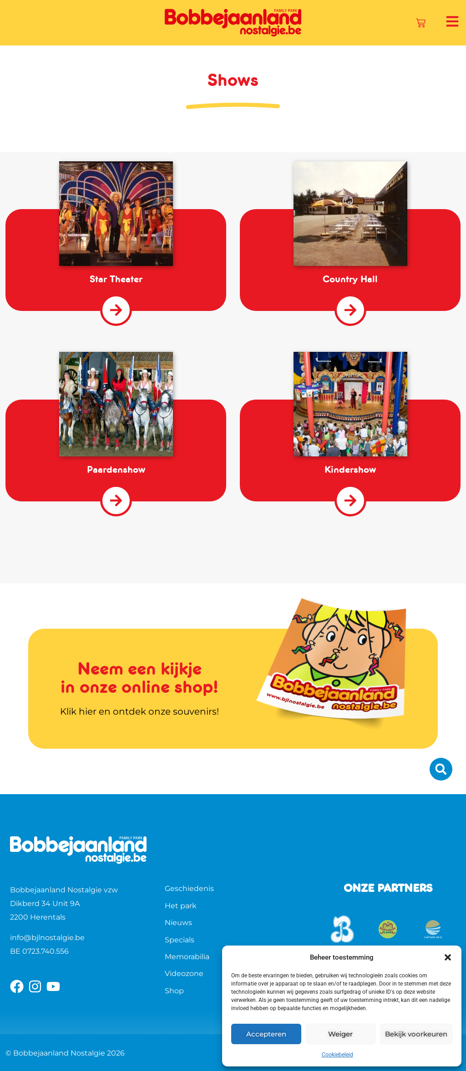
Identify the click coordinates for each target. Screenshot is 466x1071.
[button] (447, 957)
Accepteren (266, 1034)
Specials (179, 940)
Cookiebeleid (337, 1054)
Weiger (340, 1034)
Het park (181, 905)
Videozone (184, 973)
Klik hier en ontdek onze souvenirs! (139, 711)
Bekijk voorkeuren (416, 1034)
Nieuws (178, 922)
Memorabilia (187, 956)
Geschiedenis (189, 888)
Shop (174, 990)
